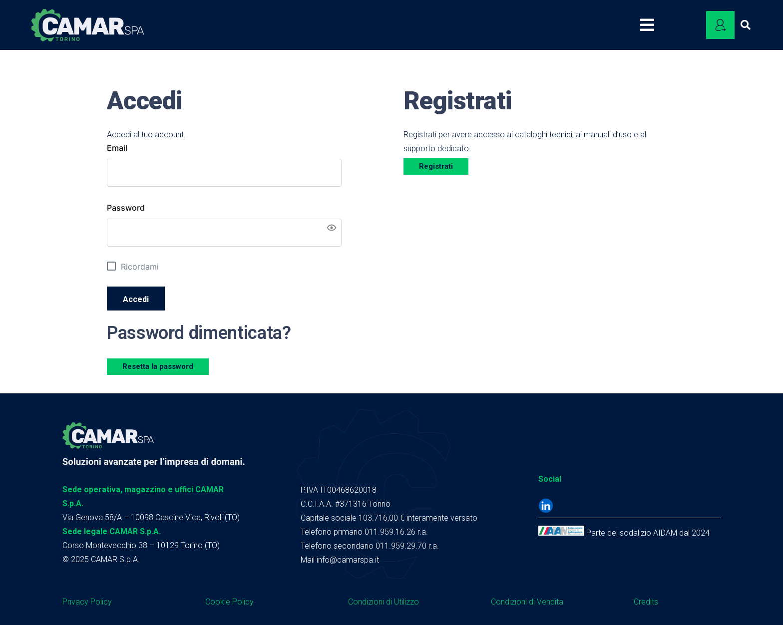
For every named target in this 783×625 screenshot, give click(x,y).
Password (126, 208)
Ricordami (140, 267)
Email (117, 148)
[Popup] (651, 24)
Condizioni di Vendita (527, 602)
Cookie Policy (229, 602)
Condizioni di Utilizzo (383, 602)
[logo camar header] (87, 25)
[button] (746, 24)
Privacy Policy (87, 602)
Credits (646, 602)
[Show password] (332, 228)
